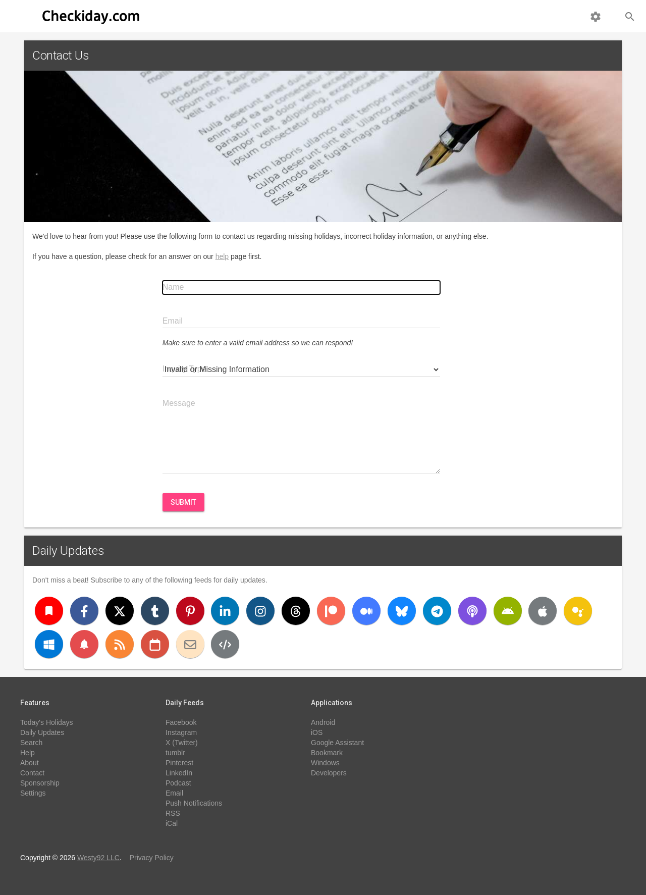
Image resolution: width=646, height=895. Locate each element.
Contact (32, 773)
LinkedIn (179, 773)
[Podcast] (472, 611)
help (222, 256)
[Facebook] (84, 611)
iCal (172, 823)
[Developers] (225, 644)
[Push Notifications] (84, 644)
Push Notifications (194, 803)
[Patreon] (331, 611)
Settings (33, 793)
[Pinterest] (190, 611)
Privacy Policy (152, 858)
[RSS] (119, 644)
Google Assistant (337, 743)
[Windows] (49, 644)
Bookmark (327, 753)
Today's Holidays (46, 722)
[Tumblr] (155, 611)
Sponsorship (40, 783)
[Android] (508, 611)
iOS (316, 732)
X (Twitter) (182, 743)
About (29, 763)
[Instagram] (260, 611)
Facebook (181, 722)
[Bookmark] (49, 611)
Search (31, 743)
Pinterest (179, 763)
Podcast (178, 783)
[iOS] (542, 611)
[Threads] (296, 611)
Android (323, 722)
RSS (173, 813)
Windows (325, 763)
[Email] (190, 644)
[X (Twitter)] (119, 611)
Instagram (181, 732)
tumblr (175, 753)
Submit (183, 502)
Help (27, 753)
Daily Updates (68, 551)
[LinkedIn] (225, 611)
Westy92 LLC (98, 858)
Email (174, 793)
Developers (329, 773)
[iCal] (155, 644)
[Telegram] (437, 611)
